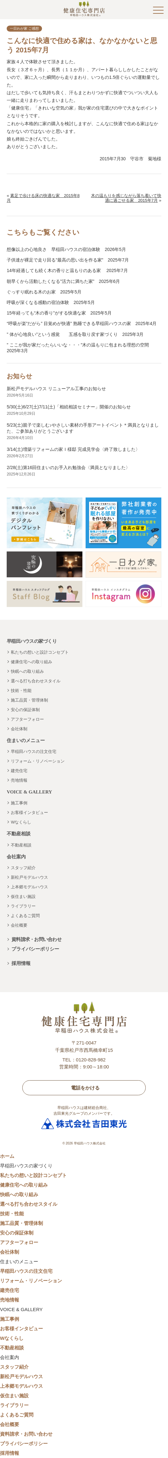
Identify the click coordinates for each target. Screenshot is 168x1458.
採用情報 (21, 963)
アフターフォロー (27, 719)
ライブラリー (23, 906)
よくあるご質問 (25, 915)
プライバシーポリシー (35, 949)
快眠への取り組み (27, 671)
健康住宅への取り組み (31, 661)
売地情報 (19, 780)
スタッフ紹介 (23, 867)
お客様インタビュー (29, 812)
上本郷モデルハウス (29, 887)
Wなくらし (21, 822)
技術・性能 (21, 690)
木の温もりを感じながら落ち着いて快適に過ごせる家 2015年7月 (126, 198)
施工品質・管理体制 (29, 700)
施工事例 (19, 803)
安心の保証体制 (25, 709)
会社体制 (19, 728)
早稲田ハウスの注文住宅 (33, 751)
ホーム (7, 1156)
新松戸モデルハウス (29, 877)
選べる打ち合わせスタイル (35, 681)
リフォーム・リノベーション (38, 761)
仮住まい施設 (23, 896)
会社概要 (19, 925)
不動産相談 (21, 845)
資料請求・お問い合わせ (36, 939)
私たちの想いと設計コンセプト (40, 652)
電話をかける (85, 1087)
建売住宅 (19, 770)
